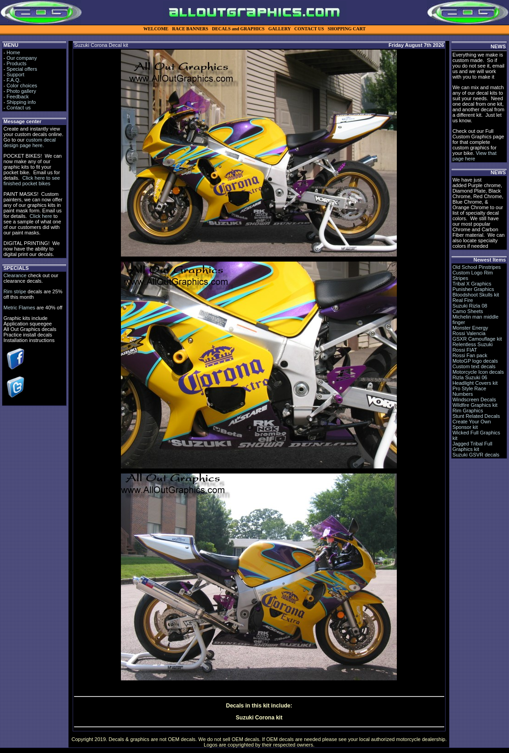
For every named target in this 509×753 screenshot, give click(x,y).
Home (13, 52)
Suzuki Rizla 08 (469, 305)
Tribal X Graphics (472, 283)
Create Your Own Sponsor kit (471, 424)
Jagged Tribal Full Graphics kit (472, 446)
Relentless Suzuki (472, 344)
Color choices (21, 85)
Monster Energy (470, 328)
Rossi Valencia (469, 333)
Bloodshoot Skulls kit (475, 294)
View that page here (474, 155)
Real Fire (462, 300)
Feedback (17, 96)
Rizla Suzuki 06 (469, 377)
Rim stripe (14, 291)
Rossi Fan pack (469, 355)
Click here (40, 216)
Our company (21, 58)
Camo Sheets (467, 311)
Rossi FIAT (464, 350)
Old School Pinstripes (476, 267)
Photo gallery (21, 91)
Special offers (21, 69)
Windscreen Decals (474, 399)
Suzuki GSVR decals (475, 454)
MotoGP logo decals (475, 361)
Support (15, 74)
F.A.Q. (13, 80)
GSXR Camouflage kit (477, 339)
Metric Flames (19, 307)
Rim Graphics (467, 410)
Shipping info (21, 102)
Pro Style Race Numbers (469, 391)
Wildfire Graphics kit (475, 405)
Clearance (14, 275)
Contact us (18, 107)
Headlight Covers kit (475, 383)
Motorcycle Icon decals (478, 372)
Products (16, 63)
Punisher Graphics (473, 289)
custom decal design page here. (29, 142)
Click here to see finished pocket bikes (31, 180)
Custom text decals (474, 366)
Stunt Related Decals (476, 416)
